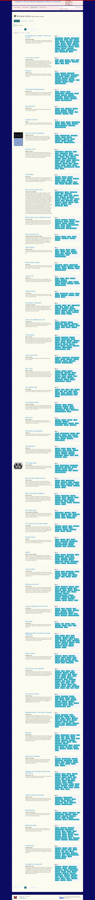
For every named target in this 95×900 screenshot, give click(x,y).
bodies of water (59, 38)
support (58, 598)
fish (63, 738)
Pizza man (29, 417)
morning (58, 453)
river (70, 163)
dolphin (64, 849)
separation (58, 347)
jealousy (71, 78)
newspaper (71, 453)
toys (57, 578)
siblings (58, 100)
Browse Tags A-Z (25, 7)
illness (72, 139)
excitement (74, 323)
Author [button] (22, 32)
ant (70, 848)
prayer (68, 161)
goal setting (69, 41)
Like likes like (30, 106)
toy (70, 204)
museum (70, 836)
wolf (67, 688)
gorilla (69, 610)
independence (59, 408)
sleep (71, 455)
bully (77, 554)
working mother (63, 51)
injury (63, 180)
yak (72, 688)
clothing (70, 588)
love (69, 44)
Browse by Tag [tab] (24, 21)
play (62, 63)
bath (57, 60)
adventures (58, 848)
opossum (58, 856)
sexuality (58, 804)
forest (69, 123)
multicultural (75, 44)
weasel (62, 688)
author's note (68, 151)
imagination (75, 61)
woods (77, 166)
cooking (70, 322)
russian (65, 361)
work (57, 168)
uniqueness (64, 615)
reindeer (58, 684)
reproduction (66, 596)
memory (58, 140)
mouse (57, 394)
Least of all (29, 276)
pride (76, 423)
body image (58, 655)
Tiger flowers (29, 247)
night (57, 161)
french (63, 340)
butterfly (58, 339)
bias (68, 539)
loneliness (63, 44)
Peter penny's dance (32, 262)
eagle (69, 849)
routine (66, 425)
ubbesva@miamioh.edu (23, 898)
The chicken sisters (32, 694)
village (64, 647)
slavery (75, 165)
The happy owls (30, 463)
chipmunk (65, 672)
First (15, 29)
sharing (69, 226)
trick (67, 63)
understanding (59, 142)
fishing (68, 738)
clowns (68, 122)
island (57, 484)
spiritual (69, 516)
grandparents (59, 139)
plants (70, 745)
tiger (67, 254)
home (76, 834)
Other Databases (68, 4)
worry (71, 51)
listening (58, 160)
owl (70, 470)
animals (63, 91)
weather (70, 600)
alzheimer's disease (65, 135)
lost (69, 575)
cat (63, 108)
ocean (77, 46)
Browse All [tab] (17, 21)
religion (58, 283)
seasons (75, 470)
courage (65, 155)
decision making (59, 76)
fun (57, 61)
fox (63, 851)
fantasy (73, 736)
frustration (65, 308)
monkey (67, 876)
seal (74, 684)
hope (71, 406)
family (66, 39)
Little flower (29, 174)
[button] (76, 7)
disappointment (69, 829)
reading (71, 202)
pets (75, 182)
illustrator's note (72, 158)
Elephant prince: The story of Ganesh (38, 712)
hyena (57, 612)
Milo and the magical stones (35, 478)
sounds (57, 396)
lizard (68, 681)
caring (57, 827)
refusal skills (70, 817)
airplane (58, 236)
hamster (63, 677)
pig (57, 183)
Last (35, 29)
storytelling (64, 204)
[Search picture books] (79, 7)
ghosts (64, 832)
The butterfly (29, 335)
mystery (65, 743)
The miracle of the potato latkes (36, 523)
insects (76, 393)
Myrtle (27, 552)
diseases (58, 137)
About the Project (69, 2)
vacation (77, 787)
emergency (58, 178)
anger (57, 73)
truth (71, 81)
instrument (67, 875)
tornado (75, 747)
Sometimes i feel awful (33, 303)
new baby (65, 593)
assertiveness (71, 73)
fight (67, 156)
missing (75, 575)
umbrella (63, 880)
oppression (58, 202)
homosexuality (59, 802)
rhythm (65, 163)
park (70, 838)
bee (63, 389)
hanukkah (69, 340)
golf (62, 659)
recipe (57, 531)
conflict (57, 75)
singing (57, 204)
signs (76, 202)
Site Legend (67, 3)
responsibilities (59, 379)
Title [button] (19, 32)
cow (57, 391)
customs (72, 775)
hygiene (65, 625)
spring (74, 516)
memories (68, 253)
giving (69, 640)
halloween (73, 699)
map (62, 200)
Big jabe (28, 732)
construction (65, 775)
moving (58, 297)
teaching (74, 327)
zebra (76, 688)
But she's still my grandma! (34, 133)
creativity (58, 674)
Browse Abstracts (34, 7)
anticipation (74, 135)
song (63, 516)
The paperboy (30, 446)
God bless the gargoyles (34, 431)
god (78, 433)
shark (68, 878)
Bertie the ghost (31, 825)
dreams (72, 293)
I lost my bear (30, 569)
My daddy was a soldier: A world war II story (38, 36)
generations (65, 740)
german (62, 41)
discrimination (59, 195)
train (67, 409)
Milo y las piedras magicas (34, 493)
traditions (58, 362)
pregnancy (58, 596)
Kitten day (28, 621)
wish (57, 726)
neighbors (69, 180)
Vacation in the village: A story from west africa (37, 772)
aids (57, 249)
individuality (64, 612)
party (70, 182)
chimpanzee (58, 672)
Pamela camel (30, 537)
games (61, 61)
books (57, 193)
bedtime (72, 337)
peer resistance (59, 98)
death (73, 249)
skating (57, 686)
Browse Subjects (17, 7)
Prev (19, 29)
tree (57, 748)
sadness (64, 48)
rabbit (70, 703)
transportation (59, 166)
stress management (60, 50)
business (58, 420)
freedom (73, 156)
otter (62, 682)
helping (58, 43)
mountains (74, 876)
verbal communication (71, 50)
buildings (58, 775)
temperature (59, 457)
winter (63, 487)
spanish (70, 502)
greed (70, 482)
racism (57, 345)
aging (57, 135)
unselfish (70, 748)
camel (73, 539)
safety (63, 165)
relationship (72, 125)
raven (70, 281)
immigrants (71, 223)
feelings (76, 39)
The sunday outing (31, 402)
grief (63, 762)
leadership (74, 875)
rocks (77, 484)
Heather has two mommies (34, 795)
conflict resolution (65, 75)
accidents (58, 177)
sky (71, 113)
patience (58, 312)
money (69, 160)
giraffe (57, 677)
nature (70, 468)
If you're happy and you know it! (36, 606)
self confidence (74, 561)
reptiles (64, 684)
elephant (58, 610)
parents (58, 48)
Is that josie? (29, 845)
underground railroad (69, 166)
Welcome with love (32, 584)
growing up (64, 295)
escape (71, 155)
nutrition (71, 46)
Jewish (57, 224)
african (57, 554)
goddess (68, 718)
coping (68, 249)
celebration (64, 219)
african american (59, 151)
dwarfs (57, 123)
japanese (75, 43)
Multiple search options (64, 9)
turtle (57, 688)
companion (71, 827)
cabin (71, 153)
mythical (75, 435)
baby (74, 151)
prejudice (71, 344)
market (57, 644)
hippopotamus (59, 96)
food (57, 41)
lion (63, 681)
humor (74, 659)
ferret (69, 676)
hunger (69, 741)
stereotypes (58, 546)
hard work (65, 642)
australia (71, 586)
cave (63, 480)
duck (70, 391)
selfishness (75, 312)
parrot (57, 63)
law (71, 198)
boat (57, 153)
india (57, 720)
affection (58, 371)
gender (57, 280)
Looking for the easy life (33, 864)
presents (71, 645)
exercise (58, 266)
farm (67, 278)
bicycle (63, 448)
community (58, 155)
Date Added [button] (28, 32)
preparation (73, 529)
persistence (70, 377)
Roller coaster (30, 653)
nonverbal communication (61, 46)
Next (32, 29)
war (57, 51)
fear (71, 39)
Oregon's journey (31, 119)
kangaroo (71, 612)
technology (58, 81)
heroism (58, 180)
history (63, 43)
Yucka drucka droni (32, 234)
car (62, 193)
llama (73, 681)
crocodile (69, 608)
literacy (57, 200)
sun (76, 455)
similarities (65, 113)
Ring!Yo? (28, 71)
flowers (57, 110)
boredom (74, 773)
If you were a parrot (32, 57)
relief (63, 327)
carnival (65, 655)
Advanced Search (42, 7)
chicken (77, 389)
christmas (67, 38)
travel (66, 205)
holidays (69, 43)
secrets (69, 165)
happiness (76, 41)
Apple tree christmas (32, 756)
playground (76, 838)
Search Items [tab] (31, 21)
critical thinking (59, 39)
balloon (70, 177)
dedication (67, 512)
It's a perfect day (31, 387)
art (69, 305)
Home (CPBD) (68, 1)
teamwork (64, 598)
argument (63, 73)
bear (63, 122)
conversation (68, 193)
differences (68, 108)
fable (67, 736)
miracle (74, 591)
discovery (58, 777)
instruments (65, 198)
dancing (66, 265)
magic (70, 527)
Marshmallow (30, 810)
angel (57, 433)
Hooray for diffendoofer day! (35, 320)
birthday (58, 219)
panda (68, 682)
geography (63, 640)
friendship (58, 78)
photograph (58, 645)
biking (69, 448)
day (61, 391)
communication (75, 38)
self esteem (70, 48)
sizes (63, 662)
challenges (58, 868)
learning (77, 198)
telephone (65, 81)
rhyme (57, 438)
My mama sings (30, 510)
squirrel (63, 686)
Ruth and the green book (34, 189)
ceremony (65, 637)
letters (57, 44)
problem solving (59, 561)
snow (57, 765)
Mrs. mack (29, 368)
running (76, 163)
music (75, 200)
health (57, 591)
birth (57, 588)
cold (74, 448)
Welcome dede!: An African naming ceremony (37, 634)
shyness (63, 313)
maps (63, 160)
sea (76, 112)
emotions (58, 831)
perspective (72, 80)
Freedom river (30, 149)
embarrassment (69, 93)
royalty (64, 268)
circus (57, 541)
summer (68, 381)
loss (62, 253)
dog (57, 307)
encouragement (59, 372)
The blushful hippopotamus (34, 89)
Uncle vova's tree (31, 355)
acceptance (58, 812)
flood (73, 738)
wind (76, 600)
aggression (58, 305)
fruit (77, 60)
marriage (72, 238)
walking (65, 600)
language (75, 342)
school (68, 327)
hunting (70, 782)
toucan (57, 615)
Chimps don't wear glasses (34, 668)
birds (61, 60)
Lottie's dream (30, 291)
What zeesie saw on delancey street (38, 217)
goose (63, 393)
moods (70, 310)
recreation (58, 268)
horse (64, 376)
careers (70, 371)
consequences (59, 870)
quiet (73, 161)
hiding (57, 342)
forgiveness (73, 76)
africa (57, 635)
